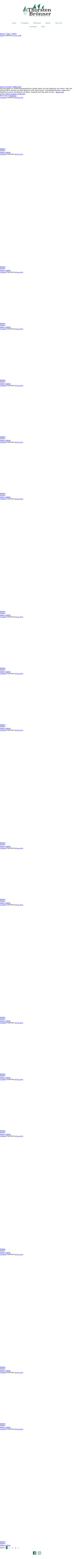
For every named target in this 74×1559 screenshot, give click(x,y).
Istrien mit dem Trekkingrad (10, 87)
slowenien (21, 94)
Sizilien (2, 149)
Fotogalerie (25, 23)
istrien (2, 94)
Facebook (34, 1553)
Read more (60, 92)
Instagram (39, 1553)
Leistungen (33, 27)
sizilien (8, 152)
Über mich (58, 23)
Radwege (13, 96)
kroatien (14, 94)
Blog (43, 27)
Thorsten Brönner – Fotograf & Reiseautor (37, 10)
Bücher (48, 23)
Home (14, 23)
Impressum (37, 1556)
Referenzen (37, 23)
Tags (8, 33)
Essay (2, 35)
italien (14, 33)
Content (3, 97)
